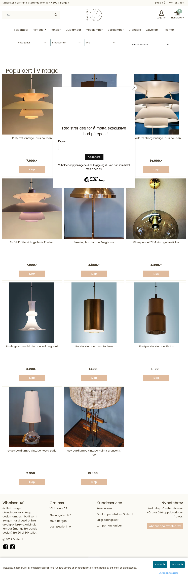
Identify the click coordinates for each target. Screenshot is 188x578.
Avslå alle (160, 564)
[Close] (134, 87)
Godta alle (177, 564)
